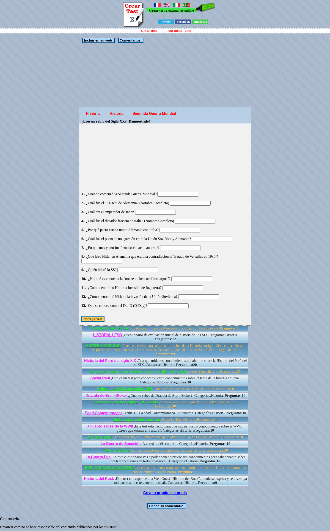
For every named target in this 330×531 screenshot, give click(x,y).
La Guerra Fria (98, 457)
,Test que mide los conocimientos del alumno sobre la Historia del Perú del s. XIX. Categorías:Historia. (165, 363)
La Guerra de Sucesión (120, 444)
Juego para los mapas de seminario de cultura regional (138, 371)
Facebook (183, 21)
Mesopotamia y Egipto (110, 328)
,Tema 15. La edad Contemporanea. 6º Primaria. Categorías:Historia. (165, 413)
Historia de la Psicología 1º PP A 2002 (125, 402)
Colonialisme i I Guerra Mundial (124, 389)
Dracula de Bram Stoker (106, 395)
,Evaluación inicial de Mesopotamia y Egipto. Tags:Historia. (166, 328)
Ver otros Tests (179, 31)
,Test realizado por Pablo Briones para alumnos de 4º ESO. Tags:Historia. (165, 437)
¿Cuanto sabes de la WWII (110, 426)
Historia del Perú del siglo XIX (110, 361)
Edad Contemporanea (104, 413)
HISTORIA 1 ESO (107, 335)
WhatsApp (200, 21)
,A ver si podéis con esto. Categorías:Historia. (165, 444)
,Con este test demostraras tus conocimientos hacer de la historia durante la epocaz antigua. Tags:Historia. (165, 470)
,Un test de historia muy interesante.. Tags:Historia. (165, 450)
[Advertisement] (165, 75)
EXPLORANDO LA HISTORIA (110, 468)
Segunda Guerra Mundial (154, 113)
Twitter (166, 21)
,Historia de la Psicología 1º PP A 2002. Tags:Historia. (165, 404)
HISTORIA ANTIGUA (103, 346)
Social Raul (100, 378)
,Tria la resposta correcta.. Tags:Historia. (165, 389)
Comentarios (130, 40)
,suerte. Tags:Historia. (165, 371)
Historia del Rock (99, 479)
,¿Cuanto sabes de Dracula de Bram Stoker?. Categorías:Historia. (165, 395)
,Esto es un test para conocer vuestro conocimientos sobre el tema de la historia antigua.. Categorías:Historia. (165, 380)
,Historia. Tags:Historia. (165, 420)
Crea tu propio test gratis (165, 493)
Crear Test (149, 31)
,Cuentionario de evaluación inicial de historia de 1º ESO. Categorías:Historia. (165, 337)
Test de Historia (116, 450)
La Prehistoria (100, 437)
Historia (93, 113)
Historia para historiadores (136, 420)
